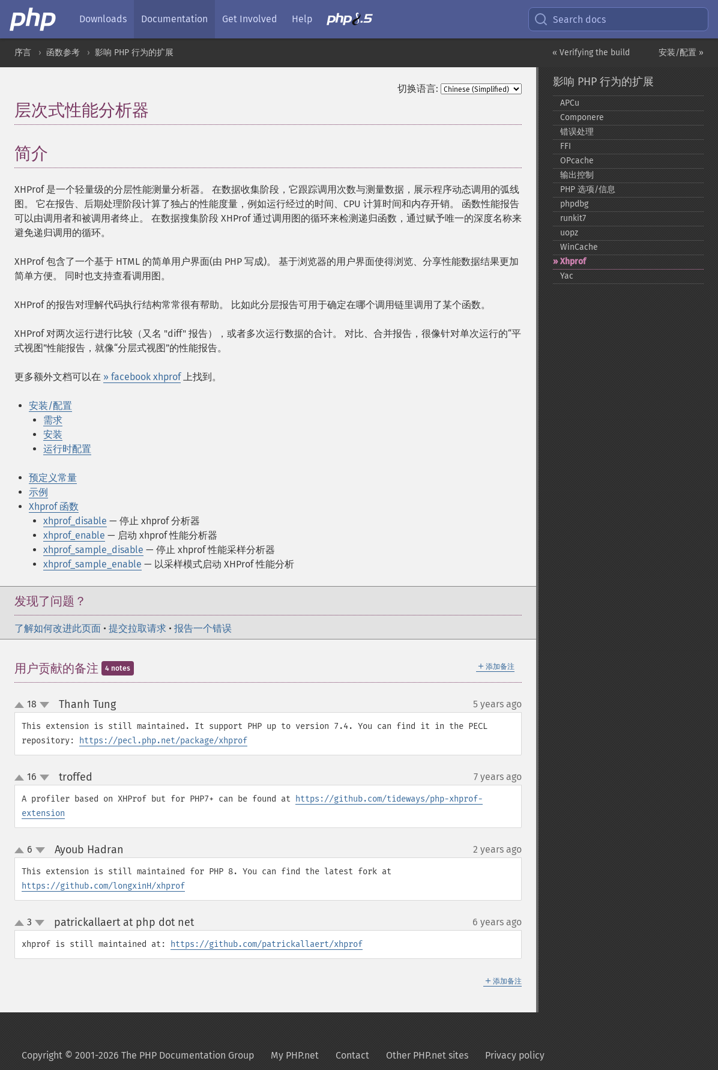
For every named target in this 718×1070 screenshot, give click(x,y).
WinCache (579, 247)
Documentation (174, 19)
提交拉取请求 (137, 628)
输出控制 (577, 175)
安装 (52, 434)
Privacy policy (515, 1055)
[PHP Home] (34, 19)
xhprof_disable (75, 521)
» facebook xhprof (142, 376)
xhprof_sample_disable (93, 549)
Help (302, 19)
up (21, 705)
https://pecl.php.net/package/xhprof (163, 741)
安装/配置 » (681, 52)
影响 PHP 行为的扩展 (134, 52)
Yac (566, 276)
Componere (582, 117)
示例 (38, 492)
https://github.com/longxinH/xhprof (103, 886)
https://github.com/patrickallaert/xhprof (266, 944)
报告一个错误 (203, 628)
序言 (22, 52)
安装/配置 (50, 405)
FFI (565, 146)
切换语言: (417, 88)
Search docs (570, 19)
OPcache (577, 161)
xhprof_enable (74, 535)
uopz (569, 233)
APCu (569, 103)
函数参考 (63, 52)
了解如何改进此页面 (57, 628)
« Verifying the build (591, 52)
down (44, 705)
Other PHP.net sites (427, 1055)
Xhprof (573, 261)
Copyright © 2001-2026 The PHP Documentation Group (138, 1055)
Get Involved (249, 19)
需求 (52, 420)
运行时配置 (67, 449)
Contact (352, 1055)
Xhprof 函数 (54, 506)
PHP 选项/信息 (587, 189)
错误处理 (577, 132)
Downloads (103, 19)
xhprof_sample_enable (92, 564)
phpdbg (574, 204)
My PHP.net (295, 1055)
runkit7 (573, 218)
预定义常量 (53, 477)
